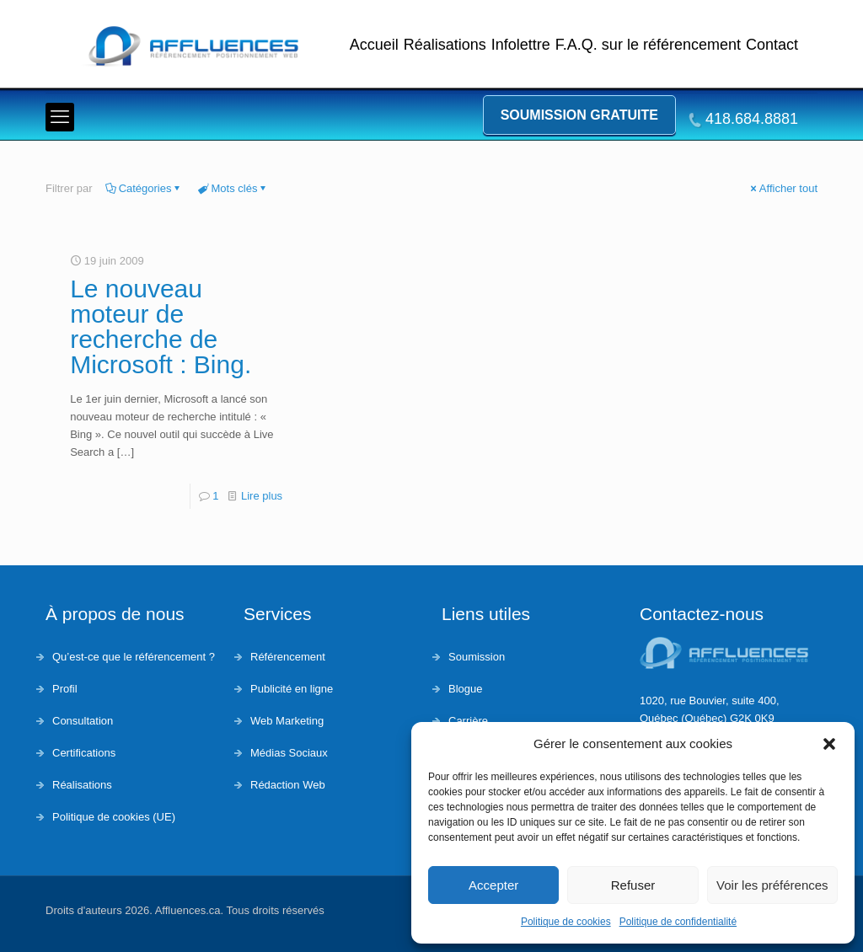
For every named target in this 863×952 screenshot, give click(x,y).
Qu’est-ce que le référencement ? (133, 656)
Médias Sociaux (289, 752)
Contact (772, 44)
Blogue (465, 688)
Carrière (468, 720)
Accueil (374, 44)
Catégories (144, 188)
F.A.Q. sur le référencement (648, 44)
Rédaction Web (287, 784)
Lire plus (261, 495)
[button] (829, 743)
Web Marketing (287, 720)
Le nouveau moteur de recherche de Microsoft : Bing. (160, 326)
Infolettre (520, 44)
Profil (65, 688)
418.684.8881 (751, 118)
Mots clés (233, 188)
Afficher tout (782, 188)
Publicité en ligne (291, 688)
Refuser (633, 885)
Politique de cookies (566, 922)
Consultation (82, 720)
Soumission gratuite (579, 115)
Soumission (476, 656)
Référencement (287, 656)
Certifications (83, 752)
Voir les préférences (772, 885)
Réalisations (445, 44)
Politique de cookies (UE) (113, 816)
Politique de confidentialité (678, 922)
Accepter (493, 885)
